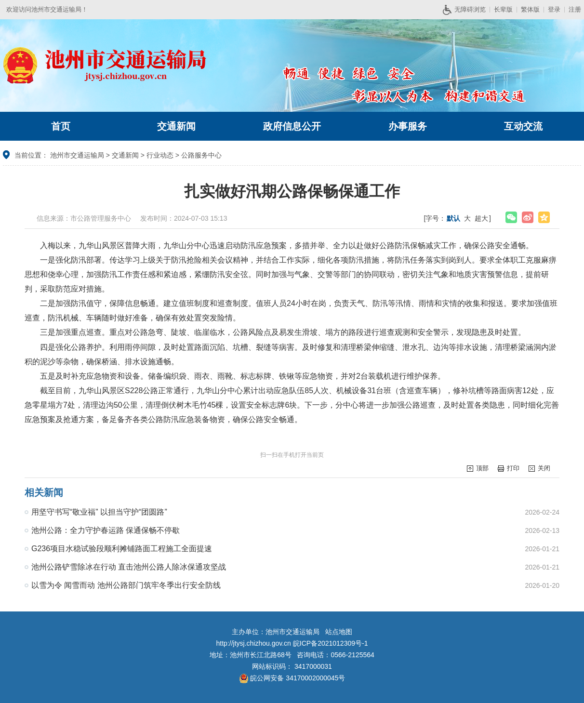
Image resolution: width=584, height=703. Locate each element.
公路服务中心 (201, 155)
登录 (554, 9)
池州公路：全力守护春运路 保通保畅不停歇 (105, 530)
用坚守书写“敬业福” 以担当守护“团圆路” (99, 512)
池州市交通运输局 (77, 155)
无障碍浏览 (468, 10)
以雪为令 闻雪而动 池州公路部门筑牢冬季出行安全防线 (126, 585)
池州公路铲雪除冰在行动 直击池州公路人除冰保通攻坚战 (128, 567)
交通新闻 (176, 126)
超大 (481, 218)
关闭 (544, 468)
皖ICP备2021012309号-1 (330, 643)
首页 (60, 126)
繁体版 (530, 9)
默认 (453, 218)
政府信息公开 (292, 126)
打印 (513, 468)
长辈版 (503, 9)
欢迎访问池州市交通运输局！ (47, 9)
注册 (575, 9)
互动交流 (523, 126)
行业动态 (159, 155)
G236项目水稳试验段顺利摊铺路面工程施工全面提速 (121, 548)
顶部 (482, 468)
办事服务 (407, 126)
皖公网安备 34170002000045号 (292, 678)
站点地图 (338, 632)
